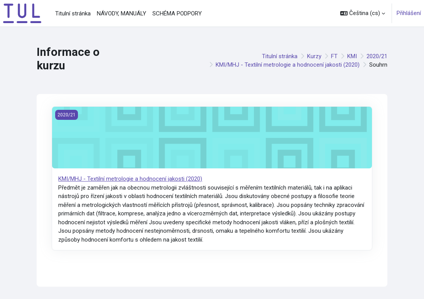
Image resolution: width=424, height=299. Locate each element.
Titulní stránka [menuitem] (73, 13)
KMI (352, 56)
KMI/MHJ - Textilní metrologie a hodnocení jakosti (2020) (288, 64)
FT (334, 56)
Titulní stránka (279, 56)
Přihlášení (409, 13)
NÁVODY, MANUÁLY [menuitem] (121, 13)
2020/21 (377, 56)
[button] (362, 13)
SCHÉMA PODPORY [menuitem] (177, 13)
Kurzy (314, 56)
